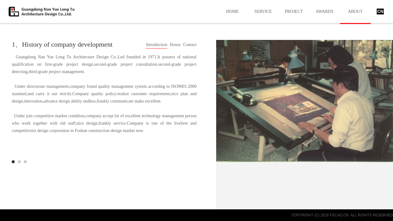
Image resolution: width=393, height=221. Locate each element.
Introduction (156, 44)
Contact (189, 44)
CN (380, 11)
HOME (232, 11)
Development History (13, 161)
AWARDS (324, 11)
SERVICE (263, 11)
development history (25, 161)
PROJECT (294, 11)
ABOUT (355, 11)
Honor (175, 44)
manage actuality (19, 161)
